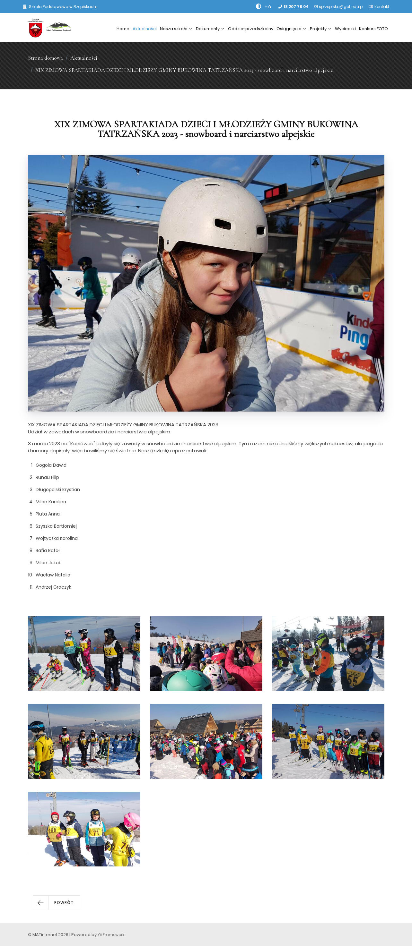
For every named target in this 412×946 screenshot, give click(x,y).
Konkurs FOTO (373, 29)
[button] (56, 902)
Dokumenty (210, 29)
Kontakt (381, 6)
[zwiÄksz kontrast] (258, 6)
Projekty (320, 29)
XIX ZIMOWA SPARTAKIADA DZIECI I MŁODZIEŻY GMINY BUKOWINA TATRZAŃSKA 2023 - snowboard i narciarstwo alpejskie (184, 70)
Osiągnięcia (291, 29)
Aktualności (145, 29)
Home (123, 29)
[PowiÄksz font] (268, 6)
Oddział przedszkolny (250, 29)
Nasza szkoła (176, 29)
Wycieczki (345, 29)
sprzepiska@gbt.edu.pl (341, 6)
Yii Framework (111, 934)
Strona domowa (45, 58)
